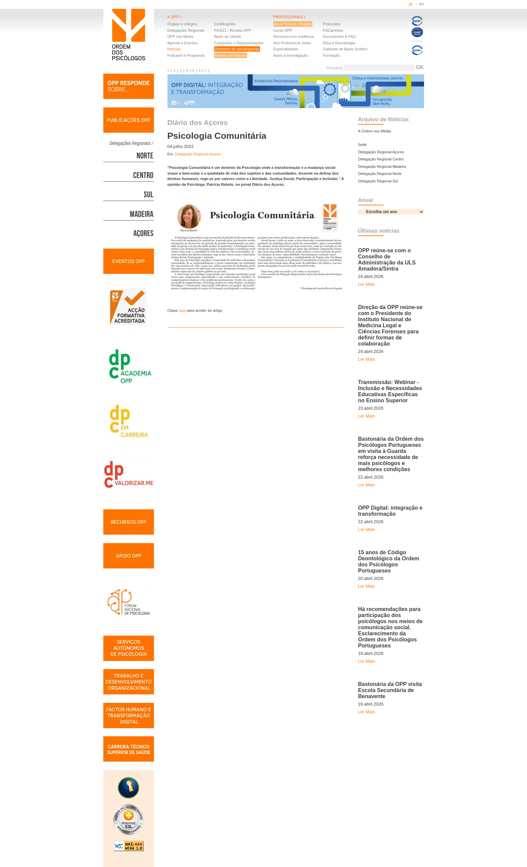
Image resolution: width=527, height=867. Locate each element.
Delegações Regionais (186, 30)
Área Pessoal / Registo (293, 24)
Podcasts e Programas (186, 55)
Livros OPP (282, 30)
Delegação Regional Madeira (382, 166)
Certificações (225, 24)
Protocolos (331, 24)
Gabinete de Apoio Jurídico (345, 49)
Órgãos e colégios (182, 24)
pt (410, 4)
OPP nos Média (180, 36)
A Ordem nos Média (374, 131)
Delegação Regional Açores (198, 154)
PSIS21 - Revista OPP (232, 30)
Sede (362, 145)
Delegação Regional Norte (380, 174)
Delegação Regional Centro (381, 159)
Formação (331, 55)
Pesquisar (334, 68)
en (421, 4)
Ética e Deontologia (339, 43)
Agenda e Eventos (182, 43)
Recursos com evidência (293, 36)
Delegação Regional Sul (378, 181)
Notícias (174, 49)
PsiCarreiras (333, 30)
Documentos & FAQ (339, 36)
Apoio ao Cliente (227, 36)
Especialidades (285, 49)
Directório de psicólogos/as (237, 49)
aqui (182, 310)
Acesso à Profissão (230, 55)
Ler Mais (366, 284)
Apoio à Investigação (290, 55)
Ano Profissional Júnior (292, 43)
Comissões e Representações (239, 43)
